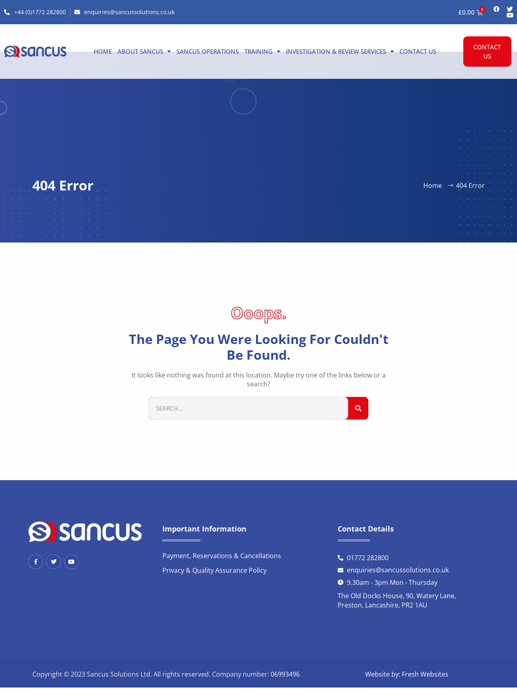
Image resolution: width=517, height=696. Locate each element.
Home (103, 51)
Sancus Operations (208, 51)
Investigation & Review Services (340, 51)
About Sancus (144, 51)
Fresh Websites (425, 674)
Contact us (417, 51)
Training (262, 51)
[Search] (358, 408)
